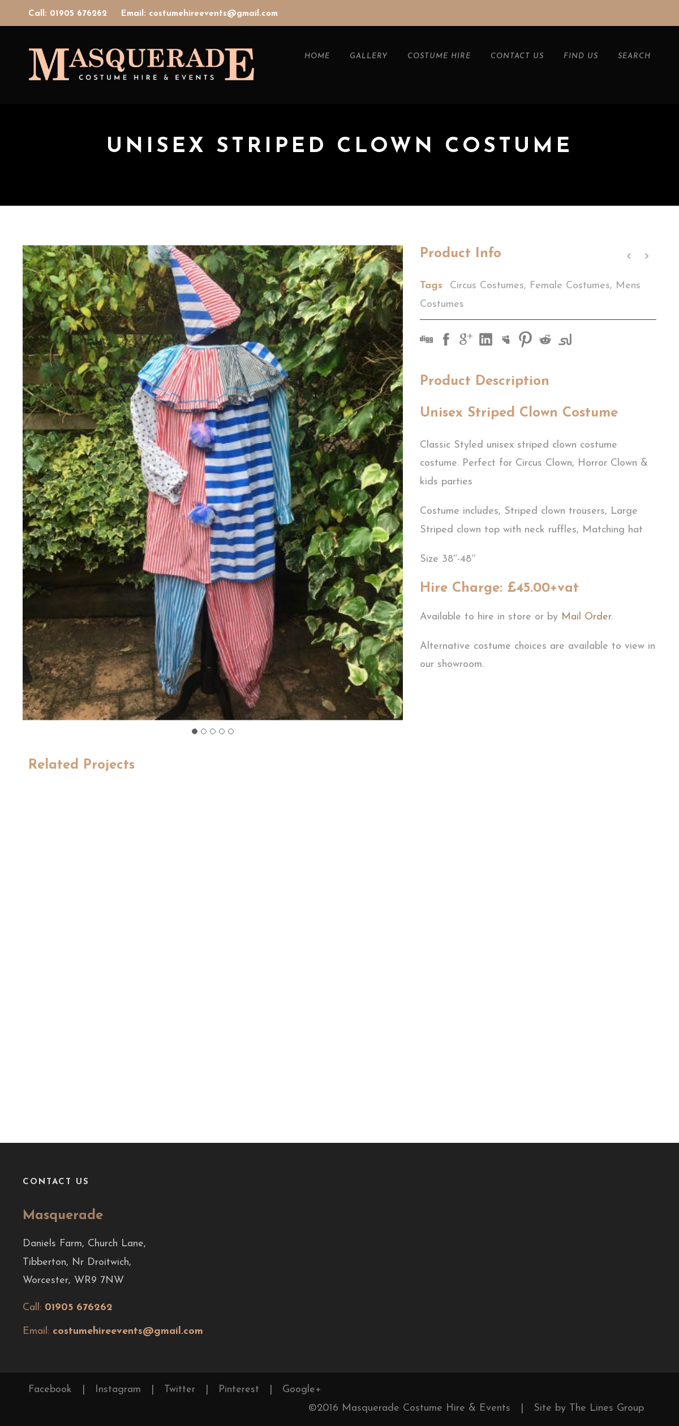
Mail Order (586, 617)
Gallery (369, 56)
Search (634, 56)
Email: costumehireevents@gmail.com (199, 14)
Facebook (50, 1389)
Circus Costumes (487, 285)
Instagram (118, 1389)
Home (317, 56)
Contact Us (517, 56)
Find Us (581, 56)
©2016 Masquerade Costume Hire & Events (409, 1408)
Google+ (301, 1389)
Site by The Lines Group (589, 1408)
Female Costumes (570, 285)
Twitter (179, 1389)
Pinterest (238, 1389)
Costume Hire (439, 56)
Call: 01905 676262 (69, 14)
